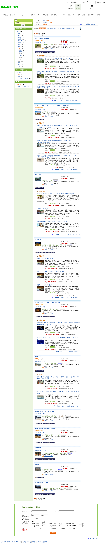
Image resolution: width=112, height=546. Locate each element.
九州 (19, 64)
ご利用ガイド (74, 2)
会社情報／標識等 (5, 542)
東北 (19, 35)
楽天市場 (99, 2)
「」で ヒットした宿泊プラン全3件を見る (67, 297)
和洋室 (75, 528)
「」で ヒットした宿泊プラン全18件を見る (66, 100)
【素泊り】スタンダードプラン (45, 285)
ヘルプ (67, 2)
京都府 (20, 52)
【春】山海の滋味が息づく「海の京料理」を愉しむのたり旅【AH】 (55, 58)
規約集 (39, 542)
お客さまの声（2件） (40, 109)
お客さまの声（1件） (40, 307)
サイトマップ (82, 2)
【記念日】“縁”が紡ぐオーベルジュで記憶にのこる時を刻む (55, 193)
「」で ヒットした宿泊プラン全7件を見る (67, 234)
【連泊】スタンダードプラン (45, 258)
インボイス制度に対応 (23, 86)
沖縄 (19, 66)
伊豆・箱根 (21, 41)
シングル (35, 528)
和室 (70, 528)
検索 (53, 533)
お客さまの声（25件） (40, 413)
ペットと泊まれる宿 (23, 78)
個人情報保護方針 (16, 542)
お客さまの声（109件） (41, 450)
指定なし (45, 22)
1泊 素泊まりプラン (42, 208)
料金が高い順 (57, 28)
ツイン (55, 528)
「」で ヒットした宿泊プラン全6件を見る (67, 169)
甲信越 (19, 42)
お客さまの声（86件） (40, 42)
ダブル (50, 528)
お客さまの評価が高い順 (68, 28)
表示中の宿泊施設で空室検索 (88, 24)
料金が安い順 (50, 28)
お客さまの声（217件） (41, 433)
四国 (19, 63)
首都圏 (19, 39)
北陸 (19, 44)
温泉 (19, 76)
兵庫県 (20, 55)
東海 (19, 46)
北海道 (19, 33)
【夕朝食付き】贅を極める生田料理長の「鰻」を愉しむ (52, 221)
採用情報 (34, 542)
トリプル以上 (62, 528)
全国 (44, 20)
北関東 (19, 37)
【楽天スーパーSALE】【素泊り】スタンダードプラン (52, 271)
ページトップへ (94, 538)
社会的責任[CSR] (26, 542)
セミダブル (43, 528)
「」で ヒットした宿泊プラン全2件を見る (67, 351)
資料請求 (45, 542)
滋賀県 (20, 50)
